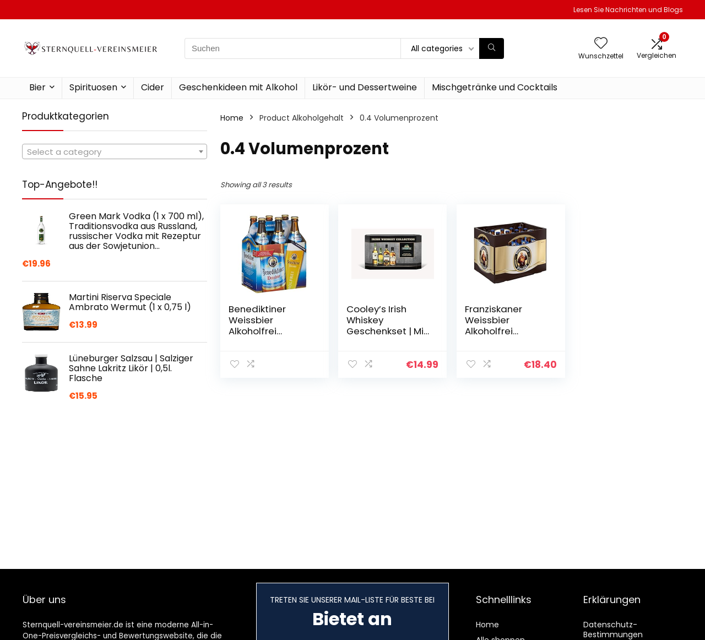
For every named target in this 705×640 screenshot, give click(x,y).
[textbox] (115, 152)
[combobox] (114, 151)
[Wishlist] (601, 44)
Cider (152, 87)
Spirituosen (93, 87)
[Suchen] (491, 48)
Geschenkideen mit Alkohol (238, 87)
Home (231, 117)
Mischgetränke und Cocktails (494, 87)
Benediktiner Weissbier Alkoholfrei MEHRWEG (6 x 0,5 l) (268, 331)
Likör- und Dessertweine (364, 87)
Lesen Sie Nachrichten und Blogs (628, 9)
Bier (37, 87)
